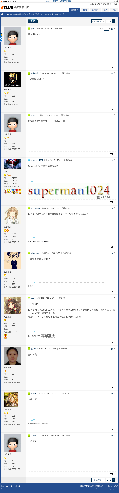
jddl (32, 28)
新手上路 (7, 368)
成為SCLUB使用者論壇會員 (100, 4)
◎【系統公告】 (38, 14)
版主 (6, 172)
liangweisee (35, 208)
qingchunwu (36, 253)
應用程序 (95, 10)
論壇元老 (7, 227)
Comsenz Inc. (14, 489)
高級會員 (7, 272)
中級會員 (7, 89)
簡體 (14, 1)
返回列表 (97, 21)
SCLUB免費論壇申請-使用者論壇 (17, 14)
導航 (114, 10)
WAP (116, 486)
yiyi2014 (34, 349)
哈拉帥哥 (34, 73)
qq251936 (35, 115)
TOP (111, 67)
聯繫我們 (99, 486)
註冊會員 (7, 47)
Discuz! (14, 486)
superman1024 (37, 160)
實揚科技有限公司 (87, 486)
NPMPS (34, 393)
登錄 (115, 4)
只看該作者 (59, 28)
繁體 (9, 1)
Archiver (109, 486)
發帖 (33, 21)
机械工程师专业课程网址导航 (39, 241)
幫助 (105, 10)
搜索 (85, 10)
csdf (33, 298)
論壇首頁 (74, 10)
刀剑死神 (34, 435)
